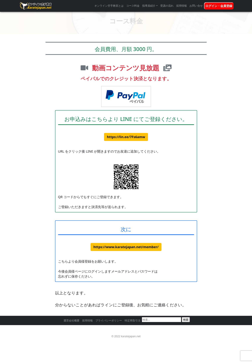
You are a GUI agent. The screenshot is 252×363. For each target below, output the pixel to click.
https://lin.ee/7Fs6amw (126, 137)
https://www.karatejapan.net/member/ (126, 247)
